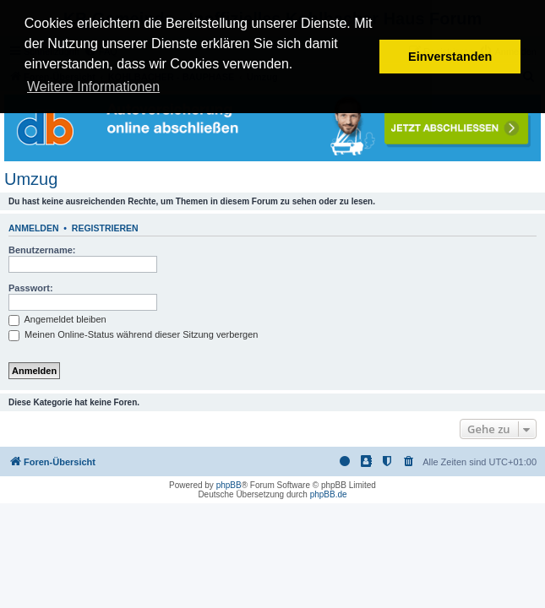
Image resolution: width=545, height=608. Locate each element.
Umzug (30, 179)
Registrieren (105, 228)
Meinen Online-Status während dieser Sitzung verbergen (133, 334)
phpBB (229, 485)
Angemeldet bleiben (57, 319)
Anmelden (33, 228)
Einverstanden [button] (450, 56)
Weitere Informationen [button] (93, 86)
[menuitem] (409, 462)
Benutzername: (41, 250)
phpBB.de (328, 494)
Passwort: (30, 288)
